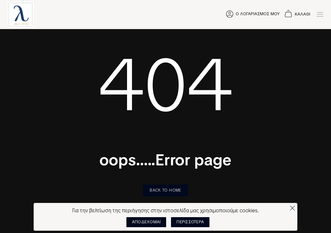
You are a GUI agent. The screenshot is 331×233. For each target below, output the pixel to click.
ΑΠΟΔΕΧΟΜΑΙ (146, 222)
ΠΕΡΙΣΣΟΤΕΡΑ (190, 222)
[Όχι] (292, 206)
